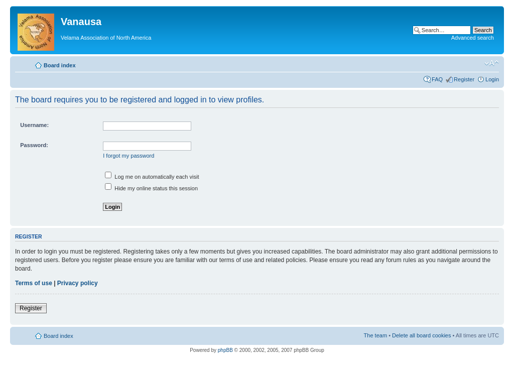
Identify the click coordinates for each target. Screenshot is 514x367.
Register (464, 79)
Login (492, 79)
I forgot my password (128, 156)
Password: (34, 145)
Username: (34, 125)
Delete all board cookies (421, 335)
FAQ (437, 79)
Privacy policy (77, 283)
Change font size (491, 63)
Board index (60, 65)
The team (375, 335)
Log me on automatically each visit (152, 177)
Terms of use (33, 283)
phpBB (225, 350)
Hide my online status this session (151, 188)
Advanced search (472, 38)
